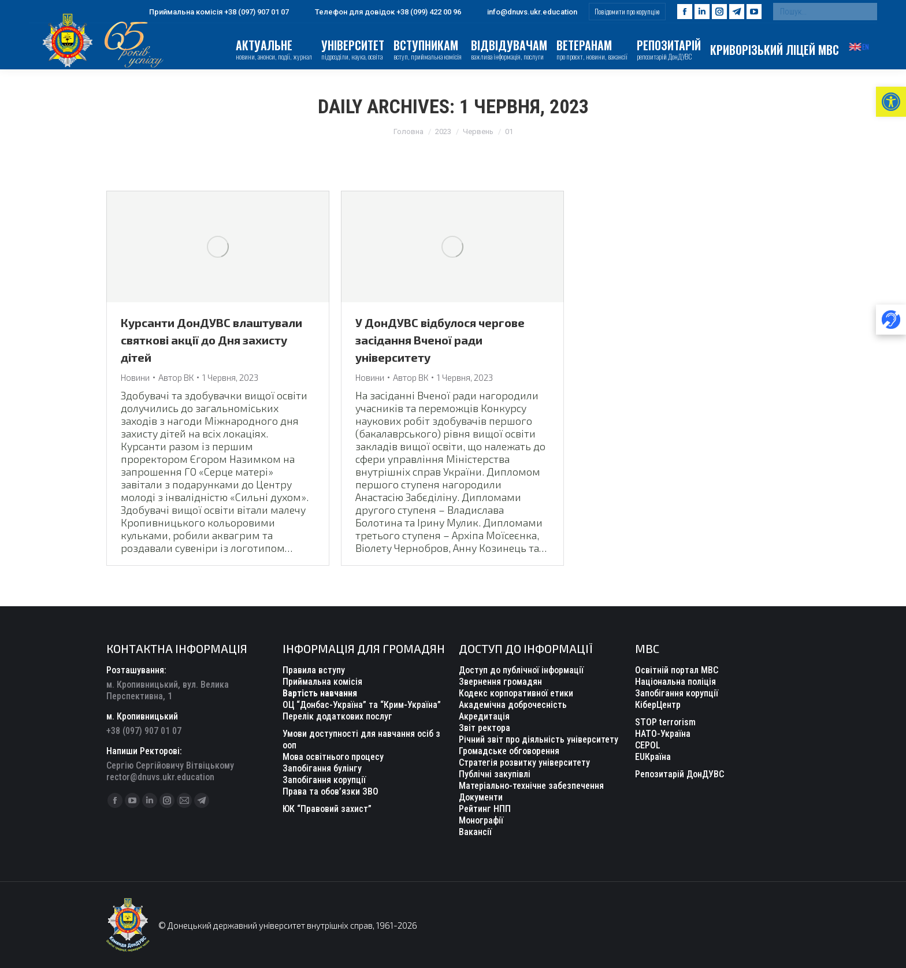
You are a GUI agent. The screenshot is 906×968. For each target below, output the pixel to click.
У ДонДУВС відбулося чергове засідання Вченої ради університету (440, 340)
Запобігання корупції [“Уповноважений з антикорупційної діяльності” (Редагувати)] (324, 779)
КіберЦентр (658, 704)
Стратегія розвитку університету (524, 762)
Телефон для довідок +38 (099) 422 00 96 (380, 11)
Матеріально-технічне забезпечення (531, 785)
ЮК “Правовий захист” (327, 808)
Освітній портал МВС (676, 670)
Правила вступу (314, 670)
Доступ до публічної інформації (521, 670)
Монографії (481, 820)
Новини (135, 377)
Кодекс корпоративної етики (516, 693)
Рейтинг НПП (485, 808)
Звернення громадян (500, 681)
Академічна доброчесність (513, 704)
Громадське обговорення (509, 751)
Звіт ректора (484, 727)
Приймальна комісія (322, 681)
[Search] (825, 11)
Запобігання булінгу (322, 768)
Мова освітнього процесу (333, 756)
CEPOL (647, 745)
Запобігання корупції (676, 693)
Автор (176, 377)
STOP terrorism (665, 722)
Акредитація (484, 716)
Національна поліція (675, 681)
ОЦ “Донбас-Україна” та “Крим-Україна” (362, 704)
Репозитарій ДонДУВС (679, 774)
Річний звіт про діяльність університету (538, 739)
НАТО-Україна (662, 733)
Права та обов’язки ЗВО (330, 791)
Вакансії (475, 831)
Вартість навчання (320, 693)
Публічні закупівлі (494, 774)
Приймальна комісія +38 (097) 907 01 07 (212, 11)
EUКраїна (653, 756)
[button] (891, 102)
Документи (481, 797)
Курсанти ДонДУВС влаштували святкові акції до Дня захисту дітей (211, 340)
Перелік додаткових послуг (337, 716)
